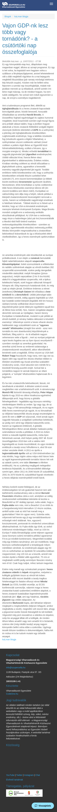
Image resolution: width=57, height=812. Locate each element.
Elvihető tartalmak (14, 779)
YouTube (10, 775)
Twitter (19, 775)
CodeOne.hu (12, 694)
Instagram (29, 775)
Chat (37, 775)
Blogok (8, 16)
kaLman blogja (21, 16)
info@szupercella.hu (15, 667)
